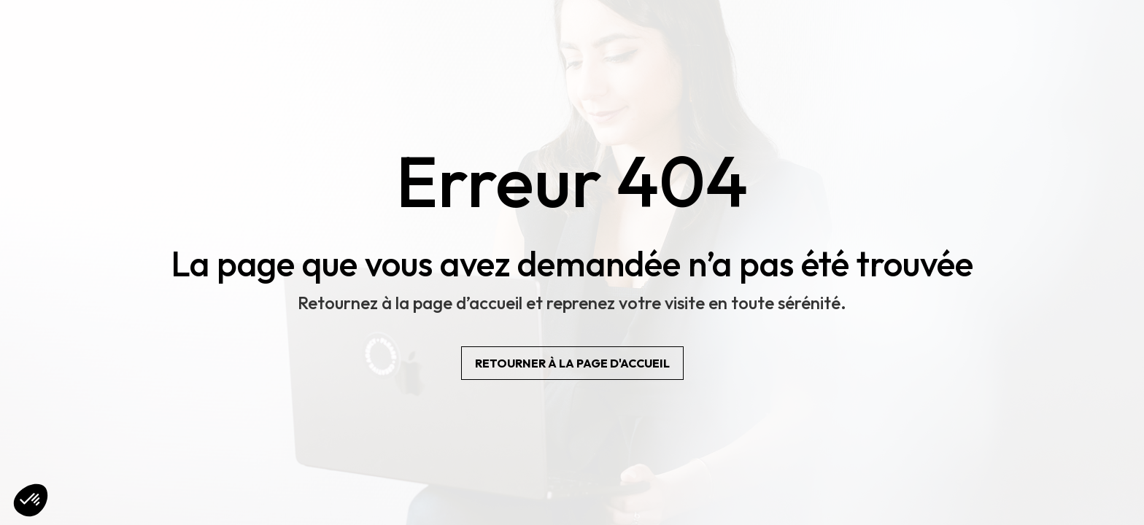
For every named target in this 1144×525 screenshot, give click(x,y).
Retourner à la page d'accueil (572, 363)
